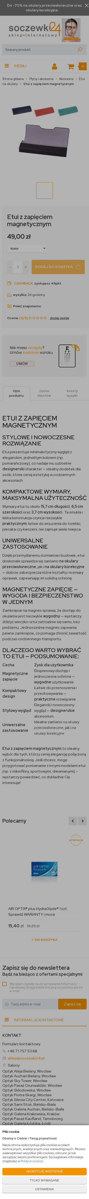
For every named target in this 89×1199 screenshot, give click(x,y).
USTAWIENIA (44, 1189)
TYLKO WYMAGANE (44, 1180)
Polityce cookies (32, 1161)
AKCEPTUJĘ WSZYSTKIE (44, 1171)
